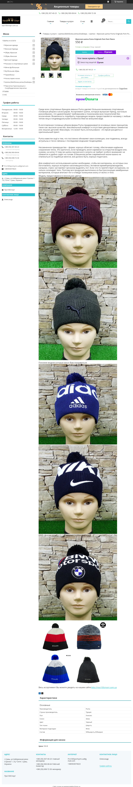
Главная (50, 21)
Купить (84, 52)
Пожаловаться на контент (60, 785)
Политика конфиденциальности (82, 785)
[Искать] (128, 21)
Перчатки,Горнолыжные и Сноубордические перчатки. (16, 87)
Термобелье (9, 75)
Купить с (105, 52)
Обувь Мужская (11, 52)
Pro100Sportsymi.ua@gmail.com (16, 166)
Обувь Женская (11, 56)
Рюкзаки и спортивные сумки (16, 64)
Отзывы (5, 91)
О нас (83, 21)
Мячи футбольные (12, 67)
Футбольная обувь (12, 71)
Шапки (92, 34)
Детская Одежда (11, 60)
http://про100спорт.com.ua (104, 683)
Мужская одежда (11, 45)
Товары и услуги (66, 21)
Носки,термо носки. (12, 78)
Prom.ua (77, 782)
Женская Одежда (11, 49)
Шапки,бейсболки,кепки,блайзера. (73, 34)
